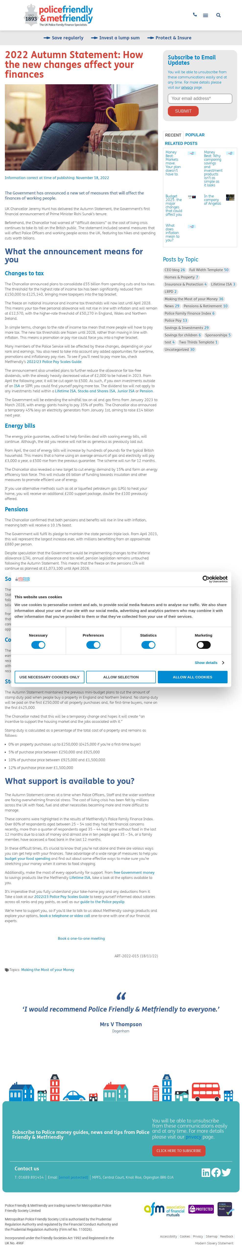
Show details (206, 663)
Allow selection (121, 677)
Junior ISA (126, 391)
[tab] (173, 135)
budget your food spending (27, 858)
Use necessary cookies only (49, 677)
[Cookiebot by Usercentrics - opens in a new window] (206, 579)
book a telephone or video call (65, 916)
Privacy (198, 1236)
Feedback (226, 1236)
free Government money (134, 872)
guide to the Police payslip (102, 902)
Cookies (185, 1236)
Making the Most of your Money (47, 970)
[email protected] (73, 1177)
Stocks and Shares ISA (96, 391)
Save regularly (67, 38)
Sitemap (212, 1236)
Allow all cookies (192, 677)
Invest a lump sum (119, 38)
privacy (187, 87)
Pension (146, 391)
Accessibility (168, 1236)
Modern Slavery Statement (214, 1243)
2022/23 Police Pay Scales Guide (54, 362)
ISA (17, 386)
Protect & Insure (174, 38)
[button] (206, 15)
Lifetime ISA (65, 391)
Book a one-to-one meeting (81, 938)
